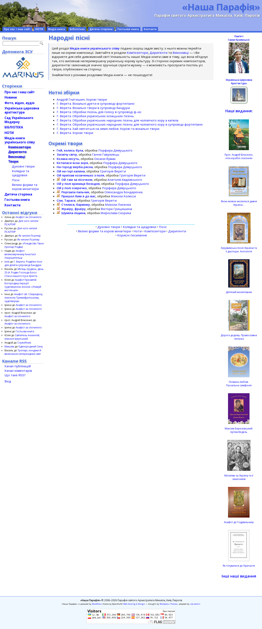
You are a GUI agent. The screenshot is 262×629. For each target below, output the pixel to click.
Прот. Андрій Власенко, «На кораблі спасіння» (239, 156)
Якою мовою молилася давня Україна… (239, 203)
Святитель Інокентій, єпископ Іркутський (22, 337)
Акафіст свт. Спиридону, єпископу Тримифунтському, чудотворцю (24, 297)
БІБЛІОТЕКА (14, 127)
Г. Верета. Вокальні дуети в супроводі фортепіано (95, 103)
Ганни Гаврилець (105, 154)
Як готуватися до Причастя (239, 565)
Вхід (8, 381)
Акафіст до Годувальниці (239, 522)
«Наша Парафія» (221, 6)
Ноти (137, 231)
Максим (9, 346)
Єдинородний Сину (30, 346)
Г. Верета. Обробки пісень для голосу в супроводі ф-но (99, 112)
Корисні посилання (132, 235)
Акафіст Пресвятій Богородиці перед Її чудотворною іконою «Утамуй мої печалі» (23, 285)
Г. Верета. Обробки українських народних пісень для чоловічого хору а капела (117, 120)
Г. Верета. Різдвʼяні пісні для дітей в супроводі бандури (23, 263)
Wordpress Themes (169, 604)
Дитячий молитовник (239, 292)
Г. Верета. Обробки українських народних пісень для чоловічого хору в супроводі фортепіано (130, 124)
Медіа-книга (56, 29)
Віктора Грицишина (116, 209)
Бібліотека (77, 29)
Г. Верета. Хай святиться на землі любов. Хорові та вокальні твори (108, 129)
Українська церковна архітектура (22, 110)
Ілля (7, 261)
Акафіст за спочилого (29, 217)
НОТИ (39, 29)
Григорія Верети (113, 171)
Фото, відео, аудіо (20, 103)
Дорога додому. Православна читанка (239, 337)
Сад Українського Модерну (19, 120)
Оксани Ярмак (105, 159)
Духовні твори (108, 227)
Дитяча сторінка (101, 29)
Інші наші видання (238, 576)
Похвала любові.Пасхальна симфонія (239, 383)
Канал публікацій (18, 366)
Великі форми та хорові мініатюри (104, 231)
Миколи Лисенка (118, 204)
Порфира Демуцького (115, 150)
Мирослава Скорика (116, 213)
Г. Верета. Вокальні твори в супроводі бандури (93, 108)
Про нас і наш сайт (17, 29)
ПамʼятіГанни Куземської (239, 38)
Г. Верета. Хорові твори (75, 133)
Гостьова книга (128, 29)
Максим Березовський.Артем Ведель (239, 430)
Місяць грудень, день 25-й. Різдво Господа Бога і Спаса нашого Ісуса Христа (24, 272)
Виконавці (181, 53)
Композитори (137, 53)
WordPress (97, 604)
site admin (195, 604)
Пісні (162, 227)
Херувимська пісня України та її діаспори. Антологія (239, 249)
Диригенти (158, 53)
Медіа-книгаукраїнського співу (20, 140)
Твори (13, 161)
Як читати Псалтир (29, 235)
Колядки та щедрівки (139, 227)
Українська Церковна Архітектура (239, 81)
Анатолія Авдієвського (124, 179)
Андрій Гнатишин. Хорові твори (82, 99)
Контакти (150, 29)
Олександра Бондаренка (123, 192)
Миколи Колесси (123, 196)
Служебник (24, 342)
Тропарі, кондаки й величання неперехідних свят (23, 352)
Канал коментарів (18, 370)
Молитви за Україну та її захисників (238, 477)
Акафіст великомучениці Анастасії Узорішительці (20, 254)
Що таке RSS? (15, 375)
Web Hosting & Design (134, 604)
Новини (11, 97)
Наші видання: (239, 110)
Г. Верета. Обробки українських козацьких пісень (95, 116)
